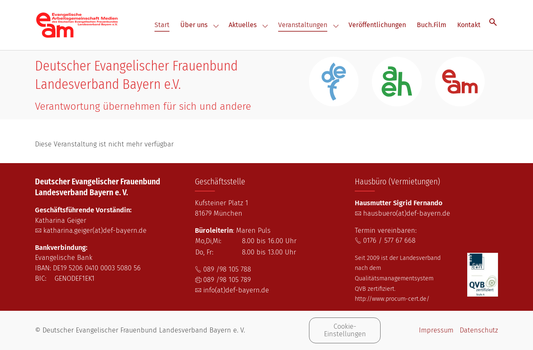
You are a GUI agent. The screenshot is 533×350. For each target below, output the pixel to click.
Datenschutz (479, 330)
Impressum (436, 330)
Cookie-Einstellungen (345, 330)
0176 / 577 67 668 (389, 240)
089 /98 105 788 (227, 269)
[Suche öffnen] (493, 22)
